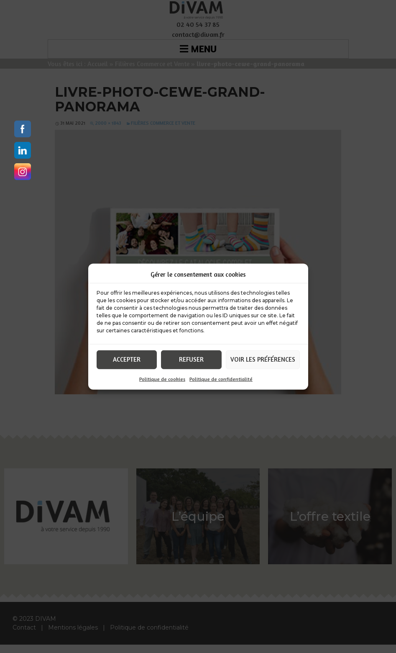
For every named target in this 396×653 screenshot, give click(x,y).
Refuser (191, 359)
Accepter (127, 359)
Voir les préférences (262, 359)
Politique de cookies (162, 378)
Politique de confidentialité (221, 378)
